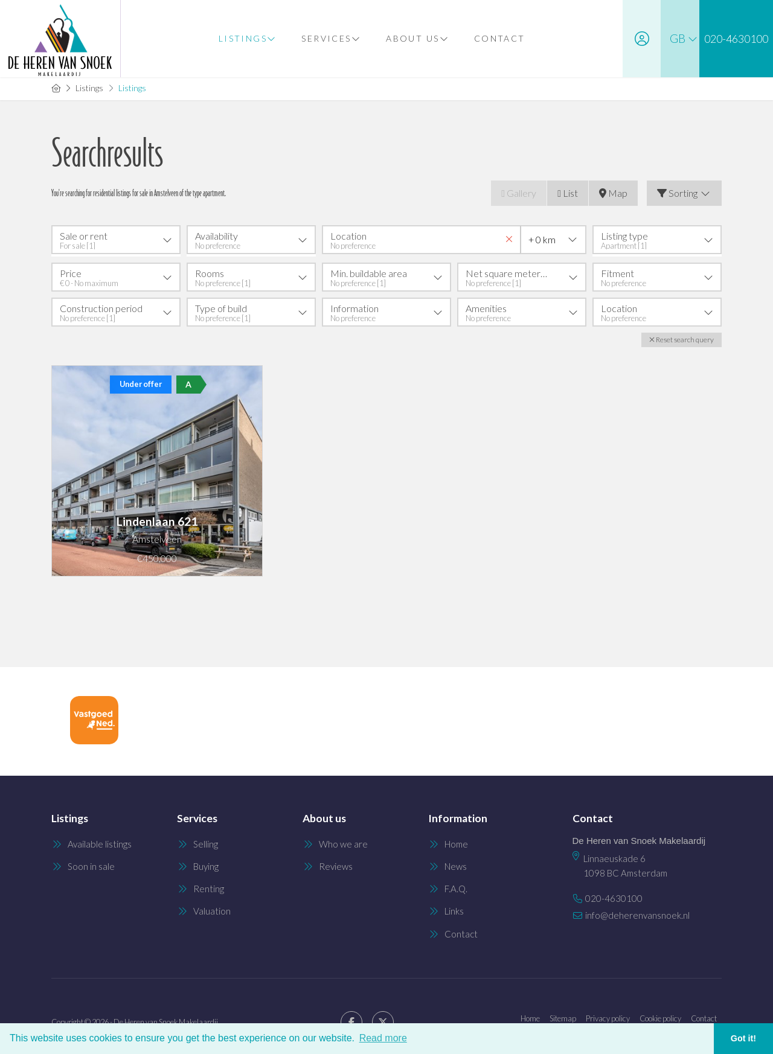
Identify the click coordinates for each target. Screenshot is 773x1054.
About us (414, 38)
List (567, 193)
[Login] (633, 38)
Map (613, 193)
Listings (244, 38)
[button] (681, 337)
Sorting (684, 193)
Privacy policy (608, 1015)
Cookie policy (660, 1015)
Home (530, 1015)
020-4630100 (614, 894)
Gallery (518, 193)
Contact (495, 38)
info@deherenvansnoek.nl (637, 909)
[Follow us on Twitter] (383, 1019)
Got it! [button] (743, 1038)
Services (327, 38)
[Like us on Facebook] (351, 1019)
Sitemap (563, 1015)
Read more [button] (383, 1038)
